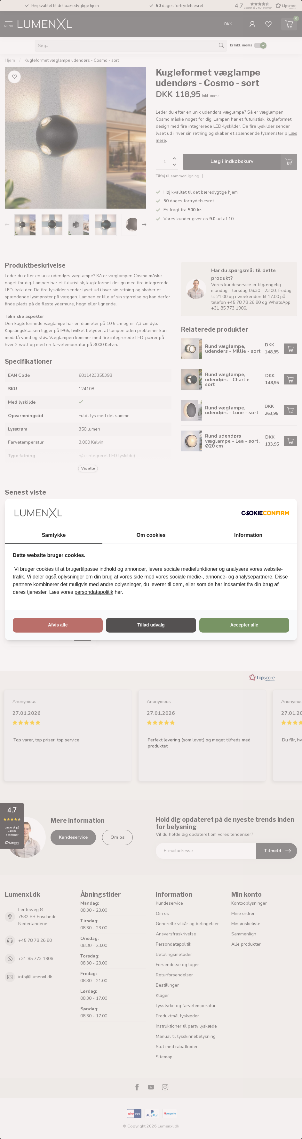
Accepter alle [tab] (244, 624)
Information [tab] (248, 535)
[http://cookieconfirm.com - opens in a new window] (265, 512)
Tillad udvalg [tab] (150, 624)
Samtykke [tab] (54, 535)
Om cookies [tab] (151, 535)
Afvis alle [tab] (58, 624)
